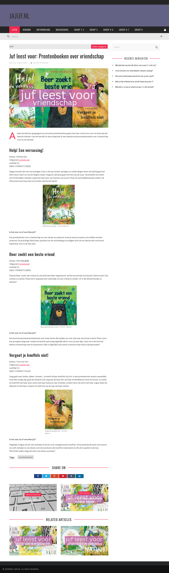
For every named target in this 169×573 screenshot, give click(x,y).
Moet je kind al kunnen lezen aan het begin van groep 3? (134, 81)
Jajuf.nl (17, 569)
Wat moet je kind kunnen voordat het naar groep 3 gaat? (134, 76)
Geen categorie (99, 46)
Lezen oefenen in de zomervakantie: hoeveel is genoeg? (134, 70)
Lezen (14, 29)
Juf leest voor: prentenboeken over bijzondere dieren (84, 545)
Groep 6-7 (124, 29)
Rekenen (27, 29)
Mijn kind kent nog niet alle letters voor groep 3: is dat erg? (135, 65)
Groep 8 (139, 29)
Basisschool (62, 29)
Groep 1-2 (79, 29)
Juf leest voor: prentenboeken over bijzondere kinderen (33, 545)
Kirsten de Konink (40, 63)
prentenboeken (26, 457)
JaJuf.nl (19, 15)
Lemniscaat (24, 160)
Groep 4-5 (108, 29)
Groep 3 (94, 29)
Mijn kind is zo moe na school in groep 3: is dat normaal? (134, 86)
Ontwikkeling (43, 29)
